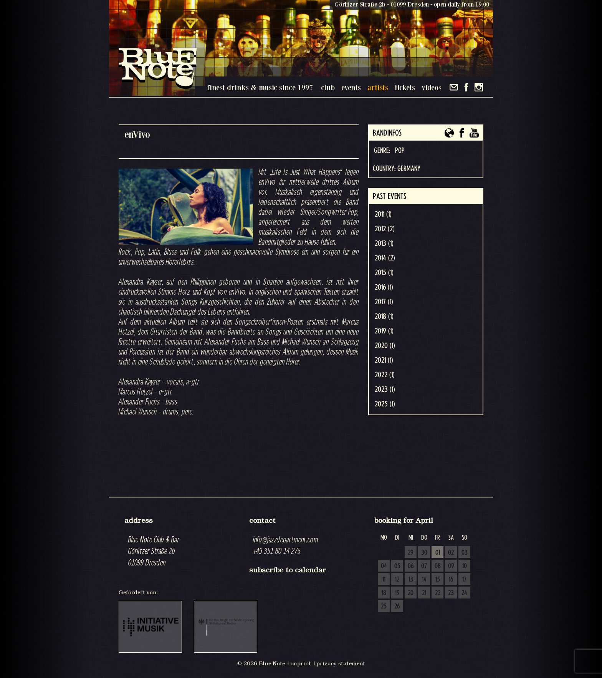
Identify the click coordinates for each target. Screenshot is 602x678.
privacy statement (340, 663)
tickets (405, 87)
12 (397, 579)
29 (410, 552)
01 (437, 552)
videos (432, 87)
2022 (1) (385, 375)
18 (384, 593)
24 (464, 593)
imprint (300, 663)
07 (424, 566)
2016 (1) (384, 287)
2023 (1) (385, 389)
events (351, 87)
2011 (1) (383, 214)
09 (451, 566)
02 (451, 552)
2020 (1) (385, 346)
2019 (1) (384, 331)
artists (377, 87)
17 (464, 579)
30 (424, 552)
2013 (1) (384, 243)
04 (384, 566)
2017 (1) (384, 302)
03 (464, 552)
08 (438, 566)
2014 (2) (385, 258)
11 (383, 579)
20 (410, 593)
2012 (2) (385, 229)
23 (451, 593)
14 (424, 579)
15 (437, 579)
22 (437, 593)
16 (451, 579)
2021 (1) (384, 360)
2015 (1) (384, 273)
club (328, 87)
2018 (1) (384, 316)
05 (397, 566)
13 (410, 579)
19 (397, 593)
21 (424, 593)
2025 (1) (385, 404)
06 (411, 566)
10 (464, 566)
